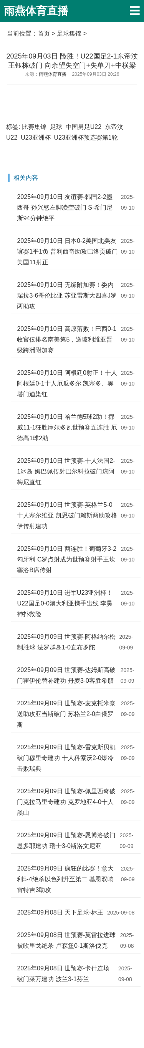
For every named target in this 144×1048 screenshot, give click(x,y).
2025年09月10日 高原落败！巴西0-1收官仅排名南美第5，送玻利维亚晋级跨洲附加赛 (66, 339)
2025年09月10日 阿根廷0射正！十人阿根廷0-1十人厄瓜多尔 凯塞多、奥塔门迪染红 (67, 383)
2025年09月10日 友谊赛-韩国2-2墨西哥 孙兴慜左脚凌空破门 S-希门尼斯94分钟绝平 (65, 207)
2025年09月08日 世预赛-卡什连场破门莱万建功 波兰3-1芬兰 (63, 973)
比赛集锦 (34, 127)
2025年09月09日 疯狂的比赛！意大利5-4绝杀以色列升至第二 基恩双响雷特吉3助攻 (65, 879)
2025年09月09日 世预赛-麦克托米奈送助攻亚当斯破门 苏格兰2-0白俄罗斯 (66, 714)
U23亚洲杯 (35, 137)
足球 (56, 127)
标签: (13, 127)
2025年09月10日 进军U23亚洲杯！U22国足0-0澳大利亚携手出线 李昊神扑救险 (65, 603)
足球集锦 (69, 33)
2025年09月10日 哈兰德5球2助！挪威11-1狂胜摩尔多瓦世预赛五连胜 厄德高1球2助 (67, 427)
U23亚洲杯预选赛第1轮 (86, 137)
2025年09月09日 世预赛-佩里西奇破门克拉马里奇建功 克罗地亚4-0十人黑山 (66, 802)
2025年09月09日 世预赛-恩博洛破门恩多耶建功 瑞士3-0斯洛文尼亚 (66, 840)
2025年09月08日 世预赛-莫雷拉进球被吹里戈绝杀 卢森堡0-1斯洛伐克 (66, 940)
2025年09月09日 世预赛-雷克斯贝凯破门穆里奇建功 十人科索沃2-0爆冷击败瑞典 (66, 758)
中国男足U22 (83, 127)
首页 (44, 33)
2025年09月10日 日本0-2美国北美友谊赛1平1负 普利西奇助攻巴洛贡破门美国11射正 (67, 251)
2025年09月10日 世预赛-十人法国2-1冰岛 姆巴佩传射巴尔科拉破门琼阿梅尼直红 (66, 471)
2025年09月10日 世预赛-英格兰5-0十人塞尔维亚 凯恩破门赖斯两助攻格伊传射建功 (67, 515)
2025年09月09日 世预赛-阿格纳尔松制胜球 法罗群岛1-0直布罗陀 (66, 642)
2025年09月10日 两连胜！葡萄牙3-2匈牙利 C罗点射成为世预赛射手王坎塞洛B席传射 (66, 559)
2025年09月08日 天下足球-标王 (60, 912)
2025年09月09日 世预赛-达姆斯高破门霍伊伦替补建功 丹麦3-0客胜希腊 (66, 675)
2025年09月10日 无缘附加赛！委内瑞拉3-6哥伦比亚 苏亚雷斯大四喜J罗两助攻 (67, 295)
